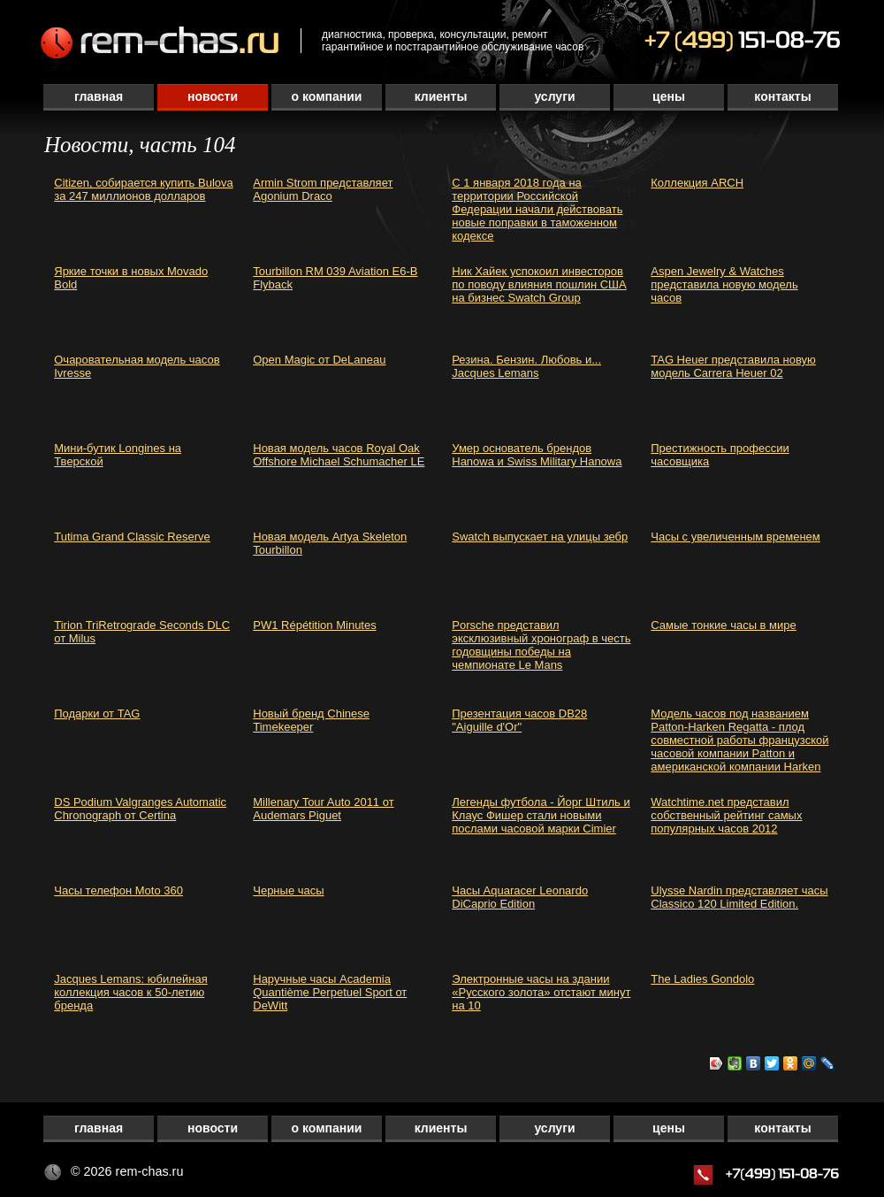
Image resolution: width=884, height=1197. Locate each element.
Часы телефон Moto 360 (118, 890)
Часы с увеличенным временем (735, 536)
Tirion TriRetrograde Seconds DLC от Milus (142, 631)
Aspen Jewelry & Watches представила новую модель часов (724, 284)
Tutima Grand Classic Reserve (132, 536)
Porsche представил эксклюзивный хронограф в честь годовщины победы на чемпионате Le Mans (541, 644)
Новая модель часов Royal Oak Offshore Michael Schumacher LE (338, 454)
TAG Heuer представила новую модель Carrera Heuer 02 (733, 366)
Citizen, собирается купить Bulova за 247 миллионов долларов (143, 189)
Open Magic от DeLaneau (319, 359)
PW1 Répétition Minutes (314, 625)
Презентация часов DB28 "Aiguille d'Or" (519, 720)
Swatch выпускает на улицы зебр (540, 536)
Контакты (782, 96)
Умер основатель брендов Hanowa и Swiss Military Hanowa (536, 454)
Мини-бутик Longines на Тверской (117, 454)
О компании (327, 96)
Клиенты (441, 96)
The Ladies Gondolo (702, 979)
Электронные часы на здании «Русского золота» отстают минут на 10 (541, 992)
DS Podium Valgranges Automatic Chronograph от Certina (140, 808)
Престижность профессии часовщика (720, 454)
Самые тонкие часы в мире (723, 625)
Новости (212, 96)
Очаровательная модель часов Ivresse (136, 366)
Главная (98, 96)
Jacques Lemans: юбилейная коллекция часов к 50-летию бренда (131, 992)
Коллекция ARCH (697, 182)
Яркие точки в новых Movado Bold (131, 278)
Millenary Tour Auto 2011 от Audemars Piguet (323, 808)
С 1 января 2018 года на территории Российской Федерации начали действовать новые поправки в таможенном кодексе (537, 209)
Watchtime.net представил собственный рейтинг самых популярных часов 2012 (726, 815)
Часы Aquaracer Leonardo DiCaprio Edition (520, 897)
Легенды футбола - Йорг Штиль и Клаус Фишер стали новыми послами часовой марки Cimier (540, 815)
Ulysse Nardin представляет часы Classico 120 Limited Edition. (739, 897)
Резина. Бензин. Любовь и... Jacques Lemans (526, 366)
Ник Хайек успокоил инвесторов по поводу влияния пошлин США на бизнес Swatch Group (539, 284)
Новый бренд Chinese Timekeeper (311, 720)
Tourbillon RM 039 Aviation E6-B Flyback (335, 278)
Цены (668, 96)
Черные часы (288, 890)
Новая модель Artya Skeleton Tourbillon (330, 543)
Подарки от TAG (97, 713)
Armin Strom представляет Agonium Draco (322, 189)
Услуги (554, 96)
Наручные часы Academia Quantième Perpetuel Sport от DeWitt (330, 992)
